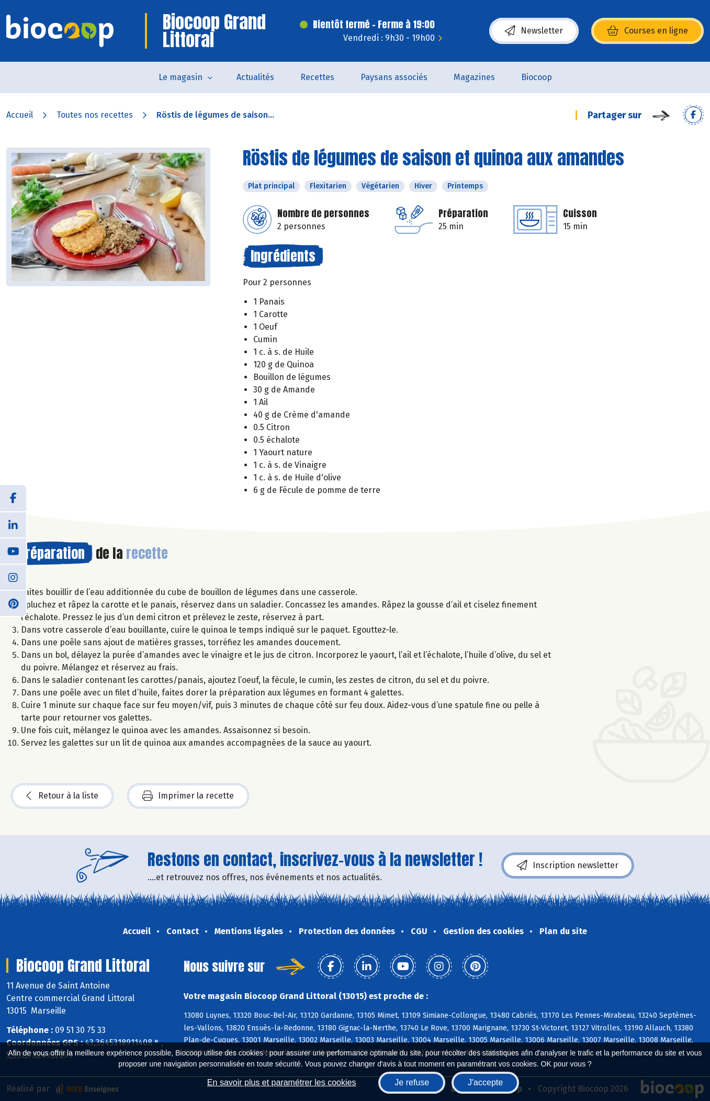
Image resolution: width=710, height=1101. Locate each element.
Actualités (255, 77)
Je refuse (412, 1082)
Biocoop (536, 77)
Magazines (474, 77)
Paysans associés (393, 77)
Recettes (317, 77)
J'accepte (485, 1082)
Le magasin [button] (180, 77)
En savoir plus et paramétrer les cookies (281, 1082)
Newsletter (534, 31)
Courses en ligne (647, 31)
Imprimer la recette (188, 796)
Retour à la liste (62, 796)
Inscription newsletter (567, 865)
